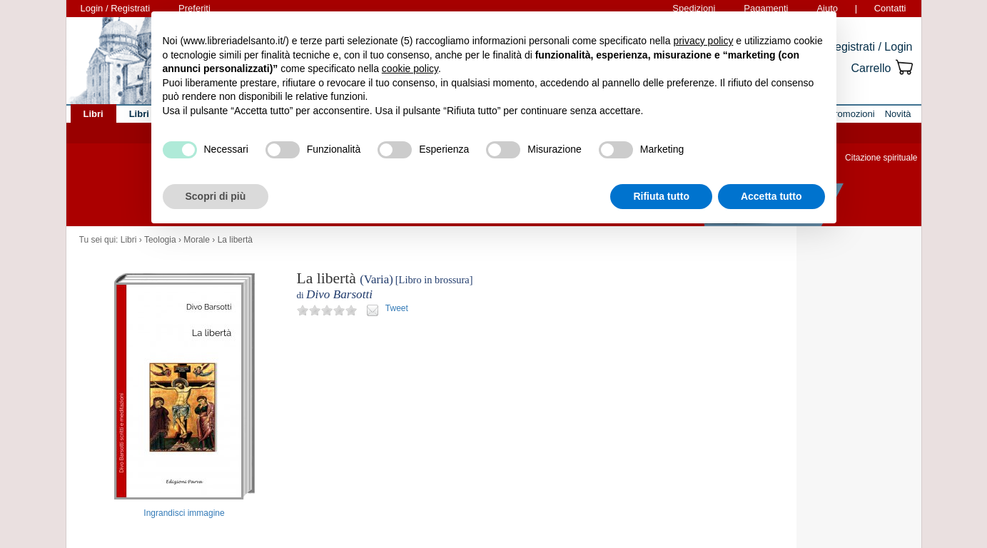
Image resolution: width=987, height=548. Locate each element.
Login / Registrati (116, 8)
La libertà (235, 240)
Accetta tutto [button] (771, 196)
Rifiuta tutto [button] (661, 196)
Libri (129, 240)
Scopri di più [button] (216, 196)
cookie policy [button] (410, 68)
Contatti (890, 8)
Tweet (396, 308)
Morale (196, 240)
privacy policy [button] (703, 40)
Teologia (160, 240)
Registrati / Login (869, 47)
